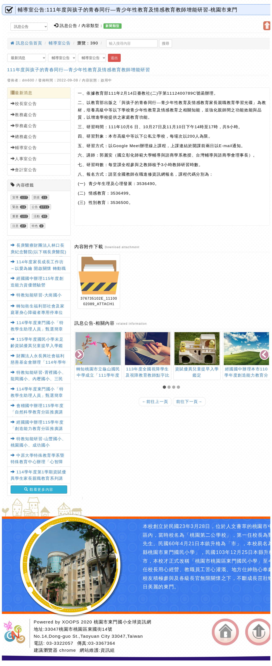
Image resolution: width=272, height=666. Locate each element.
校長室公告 (24, 103)
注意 (15, 226)
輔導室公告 (60, 43)
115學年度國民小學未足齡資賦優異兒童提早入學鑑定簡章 (37, 345)
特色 (35, 226)
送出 (114, 58)
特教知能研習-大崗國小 (36, 295)
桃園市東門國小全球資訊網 (122, 621)
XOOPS (70, 621)
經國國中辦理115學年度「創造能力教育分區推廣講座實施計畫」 (37, 428)
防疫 (37, 197)
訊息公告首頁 (26, 43)
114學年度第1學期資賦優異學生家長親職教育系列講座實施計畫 (38, 478)
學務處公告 (24, 125)
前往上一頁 (155, 401)
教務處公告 (24, 114)
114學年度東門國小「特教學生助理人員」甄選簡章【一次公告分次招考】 (37, 395)
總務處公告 (24, 136)
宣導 (15, 197)
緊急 (15, 207)
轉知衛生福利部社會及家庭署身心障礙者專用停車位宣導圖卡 (38, 312)
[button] (165, 387)
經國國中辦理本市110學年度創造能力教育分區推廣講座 (246, 375)
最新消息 (22, 92)
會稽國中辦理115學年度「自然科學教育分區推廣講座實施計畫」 (37, 412)
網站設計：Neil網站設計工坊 (16, 633)
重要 (15, 216)
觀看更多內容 (38, 489)
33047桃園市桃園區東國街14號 (78, 629)
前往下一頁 (189, 401)
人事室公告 (24, 158)
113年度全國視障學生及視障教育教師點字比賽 (147, 375)
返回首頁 (225, 632)
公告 (35, 207)
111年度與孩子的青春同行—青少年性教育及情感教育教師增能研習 (78, 69)
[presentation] (80, 355)
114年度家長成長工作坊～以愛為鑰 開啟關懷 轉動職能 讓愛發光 (38, 268)
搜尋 (165, 43)
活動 (37, 216)
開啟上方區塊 (267, 25)
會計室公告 (24, 169)
